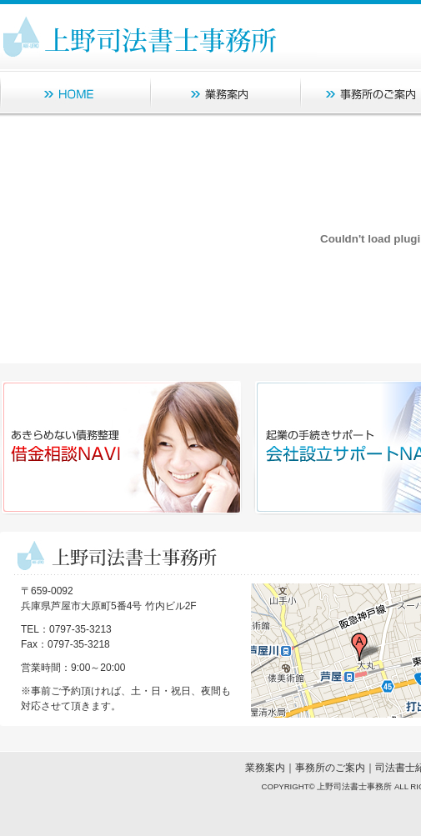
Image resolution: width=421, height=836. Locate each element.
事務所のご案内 (330, 767)
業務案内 (265, 767)
